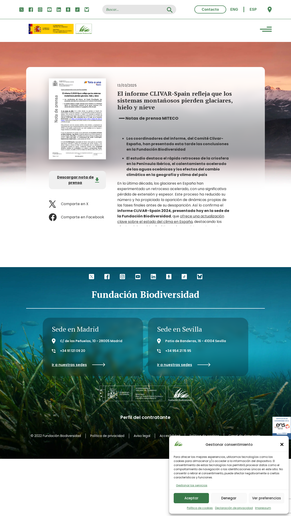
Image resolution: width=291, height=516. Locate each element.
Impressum (263, 508)
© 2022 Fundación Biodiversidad (56, 435)
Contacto (210, 9)
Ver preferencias (266, 498)
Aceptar (191, 498)
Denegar (228, 498)
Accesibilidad (170, 435)
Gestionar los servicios (191, 485)
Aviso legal (142, 435)
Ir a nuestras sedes (78, 364)
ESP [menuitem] (253, 9)
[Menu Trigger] (266, 30)
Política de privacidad (107, 435)
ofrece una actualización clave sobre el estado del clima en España (170, 219)
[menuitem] (234, 9)
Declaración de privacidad (234, 508)
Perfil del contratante (145, 417)
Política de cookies (200, 508)
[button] (282, 444)
